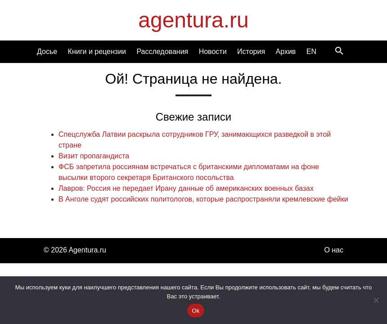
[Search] (339, 51)
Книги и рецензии (97, 51)
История (251, 51)
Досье (47, 51)
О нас (333, 250)
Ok (195, 310)
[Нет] (375, 300)
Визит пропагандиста (93, 156)
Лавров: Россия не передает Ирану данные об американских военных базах (186, 188)
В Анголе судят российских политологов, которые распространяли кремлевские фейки (203, 199)
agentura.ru (193, 20)
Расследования (162, 51)
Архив (285, 51)
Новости (213, 51)
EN (311, 51)
